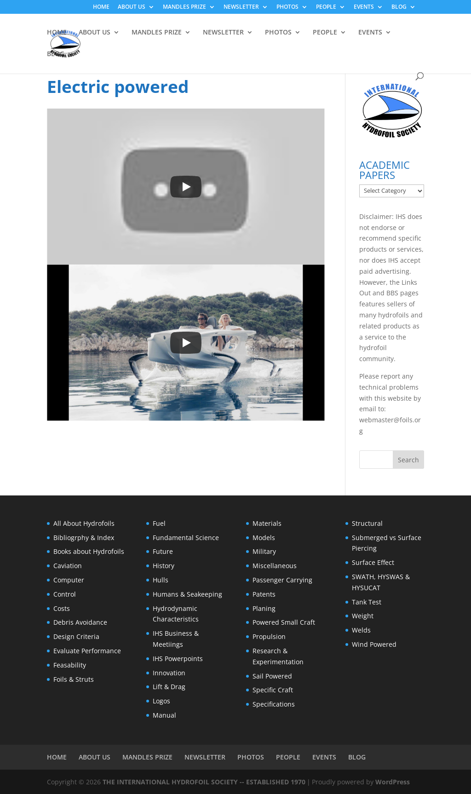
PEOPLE (326, 7)
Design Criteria (76, 636)
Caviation (67, 565)
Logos (161, 700)
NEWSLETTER (241, 7)
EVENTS (364, 7)
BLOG (399, 7)
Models (264, 537)
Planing (264, 608)
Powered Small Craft (284, 622)
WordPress (392, 781)
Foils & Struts (73, 679)
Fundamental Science (186, 537)
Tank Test (366, 602)
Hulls (160, 579)
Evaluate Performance (87, 650)
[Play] (185, 187)
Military (264, 551)
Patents (264, 594)
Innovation (169, 672)
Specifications (274, 704)
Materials (267, 523)
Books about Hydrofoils (88, 551)
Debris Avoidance (80, 622)
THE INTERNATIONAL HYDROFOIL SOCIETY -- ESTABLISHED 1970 (204, 781)
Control (64, 594)
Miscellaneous (275, 565)
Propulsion (269, 636)
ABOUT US (131, 7)
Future (163, 551)
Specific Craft (273, 689)
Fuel (159, 523)
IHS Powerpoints (178, 658)
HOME (101, 7)
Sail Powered (272, 676)
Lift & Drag (169, 686)
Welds (361, 630)
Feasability (69, 665)
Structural (367, 523)
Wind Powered (374, 644)
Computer (68, 579)
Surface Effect (373, 562)
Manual (164, 715)
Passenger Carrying (282, 579)
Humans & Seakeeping (187, 594)
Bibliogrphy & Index (83, 537)
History (163, 565)
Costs (61, 608)
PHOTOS (287, 7)
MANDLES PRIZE (184, 7)
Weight (362, 615)
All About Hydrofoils (84, 523)
